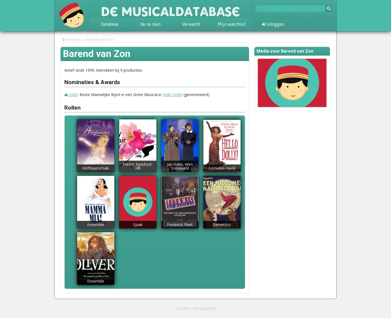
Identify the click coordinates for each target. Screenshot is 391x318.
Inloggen (273, 24)
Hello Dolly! (172, 94)
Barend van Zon (99, 39)
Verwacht (191, 24)
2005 (73, 94)
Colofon (182, 308)
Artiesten (73, 39)
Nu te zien (150, 24)
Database (110, 24)
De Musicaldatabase (170, 8)
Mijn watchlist (232, 24)
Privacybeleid (204, 308)
